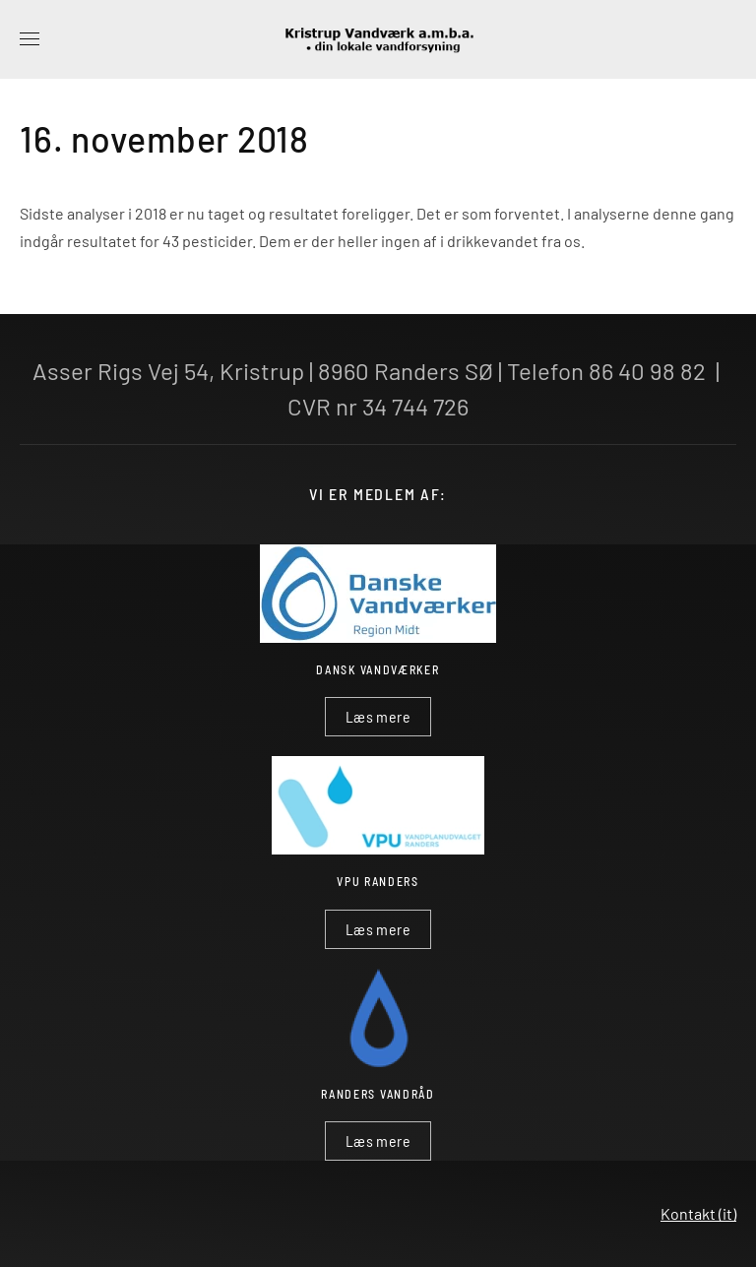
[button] (29, 39)
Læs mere (378, 716)
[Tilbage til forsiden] (378, 39)
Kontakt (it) (698, 1213)
